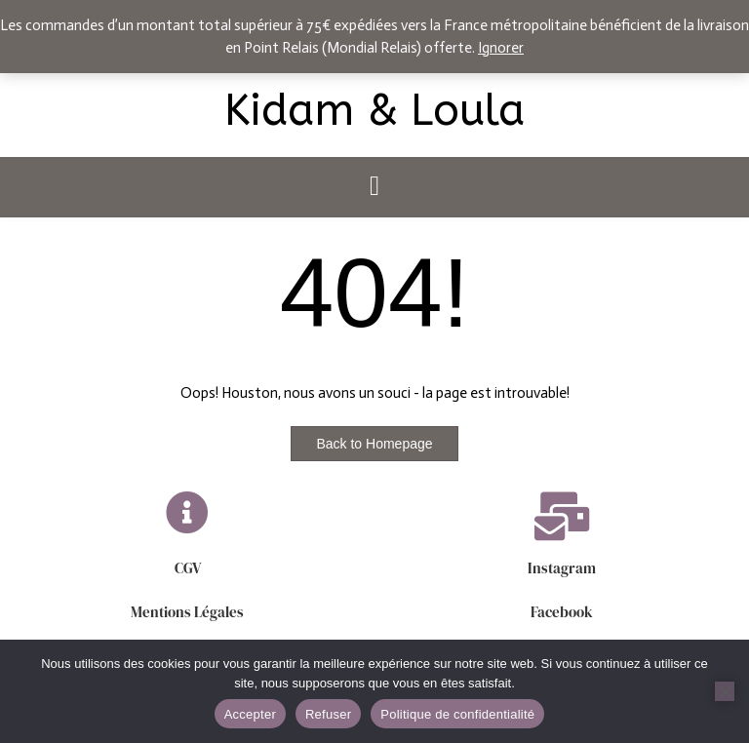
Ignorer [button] (501, 48)
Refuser (328, 714)
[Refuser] (724, 691)
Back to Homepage (374, 443)
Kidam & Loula (374, 111)
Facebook (562, 612)
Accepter (250, 714)
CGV (188, 568)
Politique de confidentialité (457, 714)
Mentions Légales (187, 612)
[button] (374, 187)
